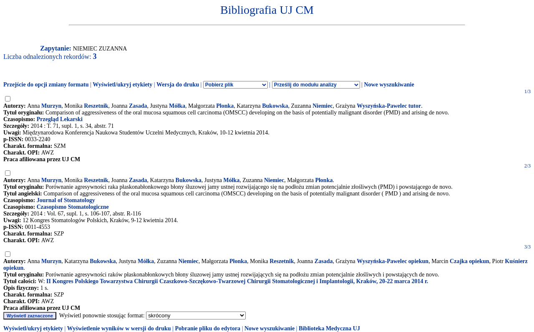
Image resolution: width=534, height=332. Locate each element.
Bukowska (275, 106)
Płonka (225, 106)
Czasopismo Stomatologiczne (73, 207)
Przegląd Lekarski (60, 119)
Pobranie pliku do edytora (207, 328)
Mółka (177, 106)
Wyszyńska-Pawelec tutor (389, 106)
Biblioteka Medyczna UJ (329, 328)
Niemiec (322, 106)
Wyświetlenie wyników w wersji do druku (119, 328)
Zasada (138, 106)
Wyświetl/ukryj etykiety (122, 84)
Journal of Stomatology (66, 200)
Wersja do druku (177, 84)
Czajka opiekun (469, 261)
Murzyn (51, 106)
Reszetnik (96, 106)
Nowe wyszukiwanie (389, 84)
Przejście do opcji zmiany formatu (46, 84)
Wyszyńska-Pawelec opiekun (392, 261)
